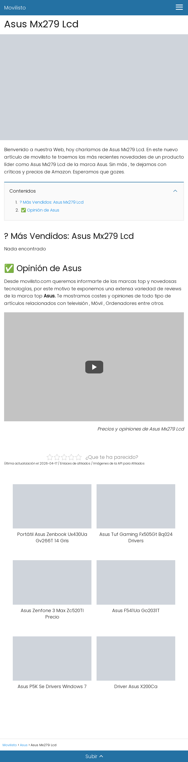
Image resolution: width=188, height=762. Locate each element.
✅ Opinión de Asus (40, 210)
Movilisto (15, 7)
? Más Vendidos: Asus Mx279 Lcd (52, 202)
